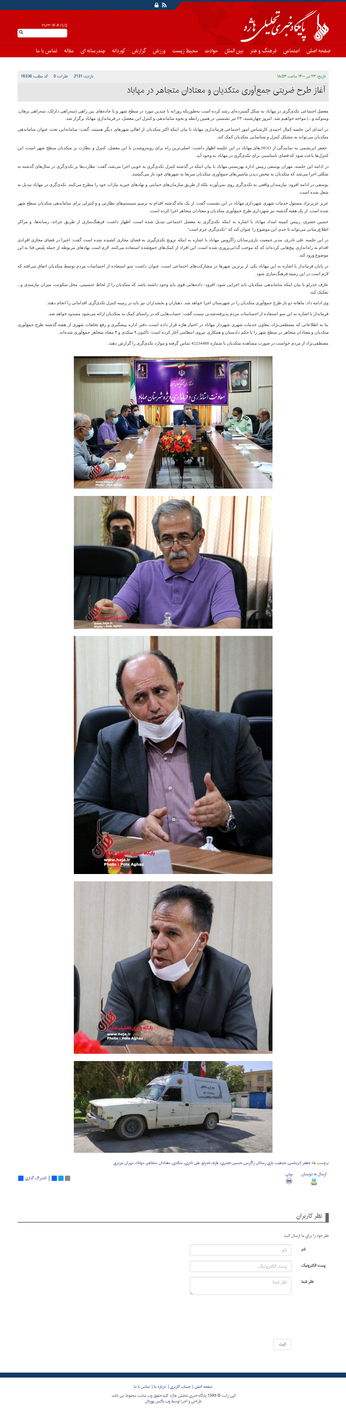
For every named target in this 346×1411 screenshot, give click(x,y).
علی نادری (192, 1163)
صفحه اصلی (318, 51)
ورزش (159, 51)
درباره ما (160, 1387)
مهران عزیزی (123, 1163)
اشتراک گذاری (32, 1178)
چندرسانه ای (92, 51)
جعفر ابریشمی (299, 1163)
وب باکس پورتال (157, 1401)
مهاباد (140, 1163)
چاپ (288, 1177)
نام (303, 1248)
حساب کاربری (180, 1387)
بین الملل (233, 51)
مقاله (69, 51)
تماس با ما (46, 51)
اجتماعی (291, 51)
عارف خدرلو (210, 1163)
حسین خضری (231, 1163)
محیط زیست (185, 51)
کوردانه (118, 51)
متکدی (178, 1163)
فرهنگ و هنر (263, 51)
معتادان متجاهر (158, 1163)
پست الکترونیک (313, 1265)
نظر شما (307, 1281)
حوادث (211, 51)
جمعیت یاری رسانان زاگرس (265, 1163)
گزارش (139, 51)
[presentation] (272, 1319)
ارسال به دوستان (313, 1177)
